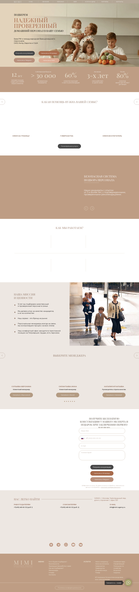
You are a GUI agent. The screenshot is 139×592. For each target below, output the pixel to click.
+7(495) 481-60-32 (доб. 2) (69, 507)
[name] (102, 431)
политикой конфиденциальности (110, 487)
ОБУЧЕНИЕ (45, 1)
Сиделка (116, 572)
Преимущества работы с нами (60, 566)
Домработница (101, 570)
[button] (24, 53)
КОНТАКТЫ (119, 1)
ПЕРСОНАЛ (60, 1)
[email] (102, 446)
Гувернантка (100, 568)
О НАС (31, 1)
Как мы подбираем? (56, 568)
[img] (30, 121)
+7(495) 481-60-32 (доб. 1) (23, 507)
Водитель (117, 570)
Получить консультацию (102, 467)
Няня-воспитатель (102, 564)
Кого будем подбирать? (58, 562)
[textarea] (102, 455)
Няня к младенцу (101, 562)
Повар (97, 572)
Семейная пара (119, 562)
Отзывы (51, 572)
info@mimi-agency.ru (117, 507)
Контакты (52, 575)
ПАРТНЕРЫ (104, 1)
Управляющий (118, 564)
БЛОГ (75, 1)
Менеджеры (53, 570)
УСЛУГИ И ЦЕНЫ (90, 1)
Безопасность (54, 564)
